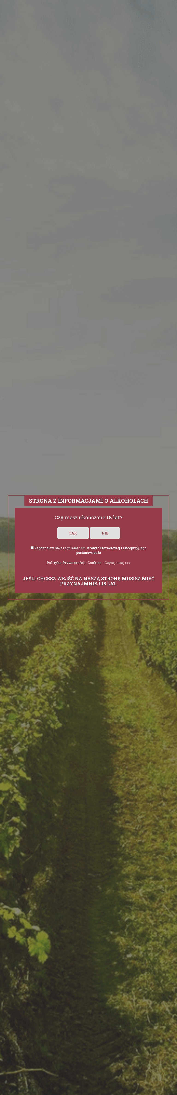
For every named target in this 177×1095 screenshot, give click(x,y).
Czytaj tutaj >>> (118, 562)
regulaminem (74, 548)
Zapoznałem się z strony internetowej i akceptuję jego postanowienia (90, 550)
